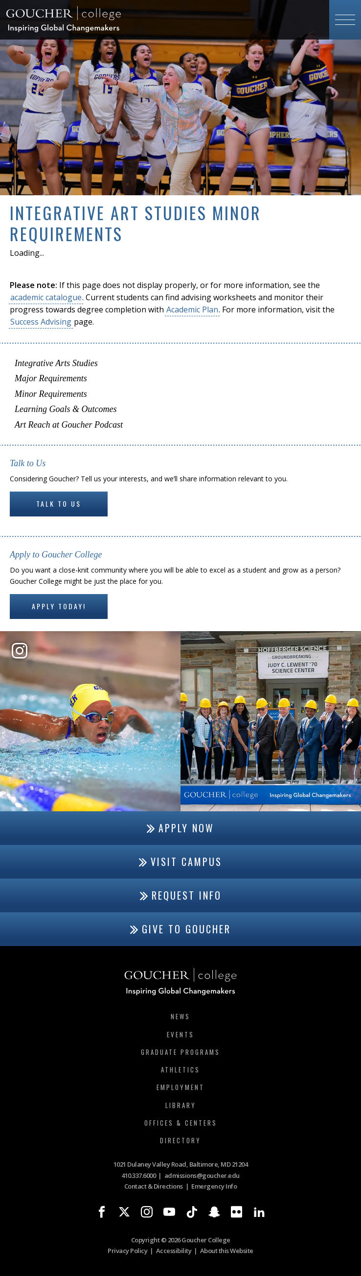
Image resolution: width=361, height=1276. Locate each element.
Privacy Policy (127, 1250)
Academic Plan (192, 309)
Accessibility (174, 1250)
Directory (180, 1140)
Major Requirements (51, 378)
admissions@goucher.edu (202, 1175)
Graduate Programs (180, 1052)
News (180, 1016)
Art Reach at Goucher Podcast (69, 425)
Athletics (180, 1069)
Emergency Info (214, 1186)
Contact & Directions (153, 1186)
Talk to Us (58, 503)
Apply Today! (59, 606)
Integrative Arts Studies (56, 363)
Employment (180, 1087)
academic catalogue (46, 297)
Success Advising (40, 321)
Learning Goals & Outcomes (66, 409)
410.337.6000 (138, 1175)
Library (180, 1105)
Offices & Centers (180, 1123)
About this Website (226, 1250)
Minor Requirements (51, 394)
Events (180, 1034)
